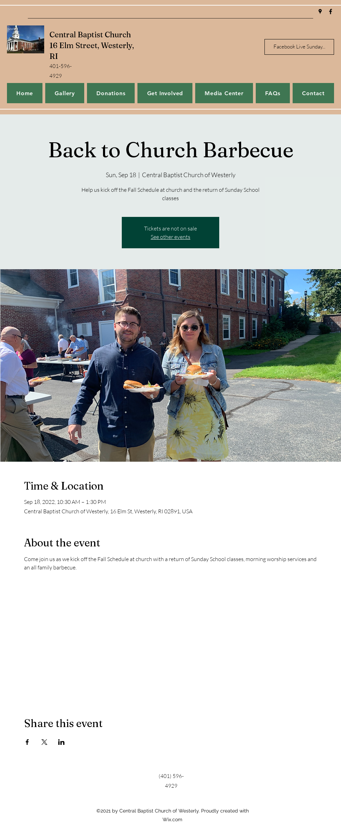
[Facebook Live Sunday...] (299, 47)
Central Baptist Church (90, 34)
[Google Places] (320, 11)
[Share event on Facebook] (27, 742)
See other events (170, 236)
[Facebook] (330, 11)
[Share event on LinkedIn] (61, 742)
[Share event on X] (44, 742)
